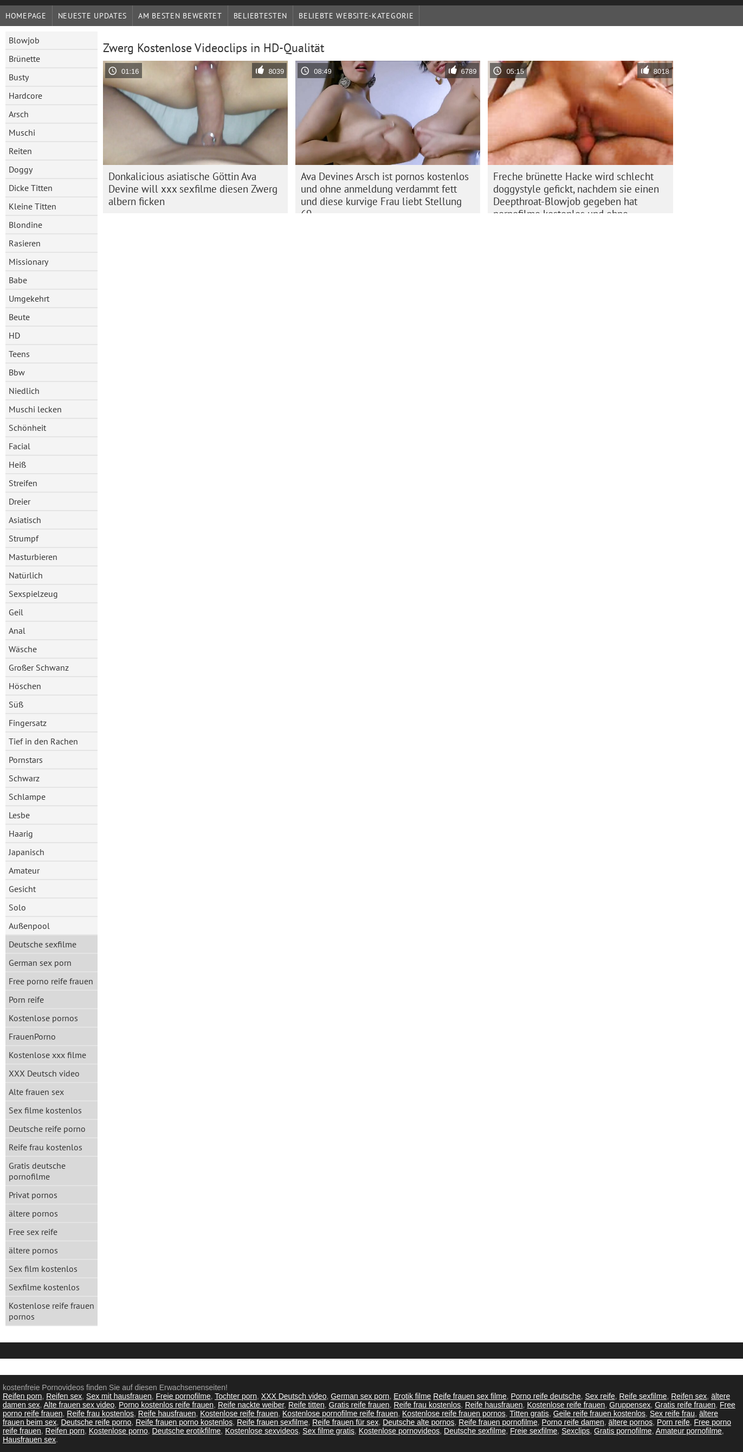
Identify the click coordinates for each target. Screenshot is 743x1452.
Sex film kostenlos (43, 1268)
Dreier (19, 501)
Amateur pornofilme (689, 1430)
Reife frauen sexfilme (272, 1422)
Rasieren (25, 243)
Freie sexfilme (533, 1430)
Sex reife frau (672, 1413)
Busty (19, 77)
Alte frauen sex (36, 1091)
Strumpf (23, 538)
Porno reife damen (573, 1422)
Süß (16, 704)
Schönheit (27, 427)
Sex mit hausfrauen (119, 1396)
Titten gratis (529, 1413)
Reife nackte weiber (251, 1404)
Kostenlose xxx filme (47, 1054)
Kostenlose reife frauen (566, 1404)
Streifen (23, 482)
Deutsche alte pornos (418, 1422)
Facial (19, 446)
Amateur (24, 870)
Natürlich (26, 575)
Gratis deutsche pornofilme (37, 1171)
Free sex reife (33, 1231)
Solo (17, 907)
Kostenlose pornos (43, 1017)
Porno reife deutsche (545, 1396)
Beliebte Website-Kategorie (356, 16)
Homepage (26, 16)
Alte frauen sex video (79, 1404)
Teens (19, 353)
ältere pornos (33, 1213)
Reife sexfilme (643, 1396)
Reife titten (306, 1404)
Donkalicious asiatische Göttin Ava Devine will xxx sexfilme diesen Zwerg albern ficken (192, 189)
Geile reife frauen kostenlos (599, 1413)
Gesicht (22, 888)
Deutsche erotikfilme (186, 1430)
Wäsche (23, 649)
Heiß (17, 464)
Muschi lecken (35, 409)
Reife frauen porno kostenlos (183, 1422)
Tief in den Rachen (43, 741)
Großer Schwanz (39, 667)
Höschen (25, 685)
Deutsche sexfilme (42, 944)
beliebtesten (260, 16)
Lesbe (19, 815)
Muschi (22, 132)
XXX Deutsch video (44, 1073)
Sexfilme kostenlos (44, 1287)
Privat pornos (33, 1194)
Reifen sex (64, 1396)
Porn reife (26, 999)
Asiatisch (25, 519)
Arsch (19, 114)
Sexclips (575, 1430)
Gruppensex (629, 1404)
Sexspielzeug (33, 593)
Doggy (21, 169)
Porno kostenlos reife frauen (166, 1404)
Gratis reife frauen (359, 1404)
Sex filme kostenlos (45, 1110)
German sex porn (40, 962)
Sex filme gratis (328, 1430)
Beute (19, 316)
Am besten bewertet (180, 16)
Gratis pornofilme (623, 1430)
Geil (16, 612)
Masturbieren (33, 556)
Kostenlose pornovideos (399, 1430)
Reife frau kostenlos (45, 1147)
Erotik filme (412, 1396)
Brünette (24, 58)
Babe (18, 280)
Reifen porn (22, 1396)
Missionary (28, 261)
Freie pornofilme (183, 1396)
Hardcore (25, 95)
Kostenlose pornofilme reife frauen (340, 1413)
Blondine (25, 224)
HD (14, 335)
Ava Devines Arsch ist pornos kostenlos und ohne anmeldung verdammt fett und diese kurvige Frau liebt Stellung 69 (385, 191)
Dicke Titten (31, 187)
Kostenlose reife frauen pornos (51, 1311)
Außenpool (29, 925)
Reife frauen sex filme (469, 1396)
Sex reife (600, 1396)
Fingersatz (28, 722)
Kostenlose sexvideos (261, 1430)
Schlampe (27, 796)
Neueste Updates (92, 16)
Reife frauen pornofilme (498, 1422)
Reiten (20, 150)
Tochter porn (236, 1396)
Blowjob (24, 40)
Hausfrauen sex (29, 1439)
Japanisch (26, 851)
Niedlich (24, 390)
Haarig (21, 833)
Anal (17, 630)
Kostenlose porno (118, 1430)
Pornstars (26, 759)
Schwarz (24, 778)
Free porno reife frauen (51, 981)
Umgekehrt (29, 298)
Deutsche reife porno (47, 1128)
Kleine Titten (32, 206)
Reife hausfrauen (494, 1404)
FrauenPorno (32, 1036)
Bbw (17, 372)
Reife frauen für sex (345, 1422)
